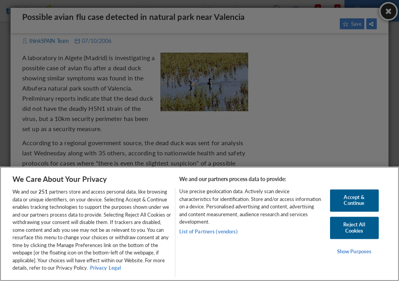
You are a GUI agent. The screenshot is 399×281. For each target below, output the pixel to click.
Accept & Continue (354, 200)
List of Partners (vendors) (208, 231)
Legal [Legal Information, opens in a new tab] (115, 268)
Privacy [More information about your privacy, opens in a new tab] (98, 268)
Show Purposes (354, 252)
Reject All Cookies (354, 227)
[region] (199, 224)
